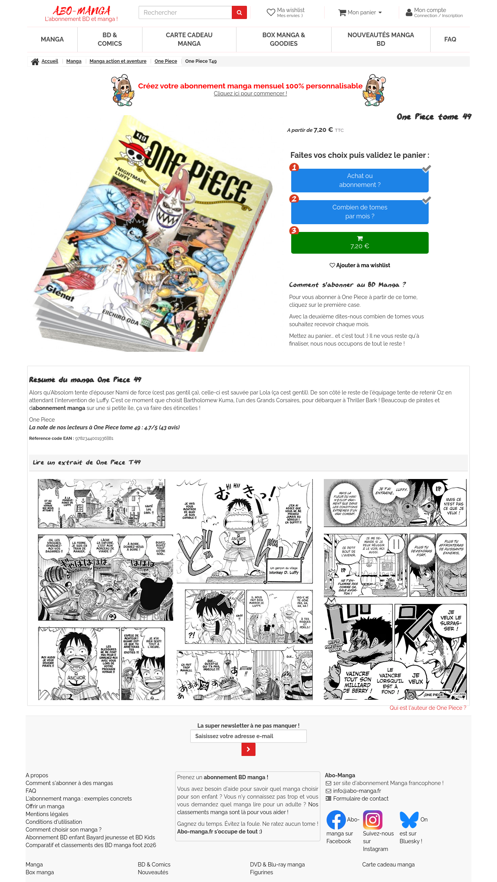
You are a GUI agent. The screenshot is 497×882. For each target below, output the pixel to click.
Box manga (40, 872)
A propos (37, 775)
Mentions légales (47, 814)
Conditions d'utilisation (54, 822)
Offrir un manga (45, 806)
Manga (52, 39)
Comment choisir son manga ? (63, 830)
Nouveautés (153, 872)
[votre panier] (359, 12)
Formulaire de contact (360, 799)
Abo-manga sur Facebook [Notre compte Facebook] (343, 830)
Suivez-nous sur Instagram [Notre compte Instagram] (378, 834)
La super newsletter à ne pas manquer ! (248, 739)
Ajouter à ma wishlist (360, 265)
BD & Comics (110, 39)
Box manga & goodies (283, 39)
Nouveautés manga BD (381, 39)
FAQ (450, 39)
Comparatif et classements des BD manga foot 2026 (91, 845)
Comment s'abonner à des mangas (69, 783)
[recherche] (185, 12)
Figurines (261, 872)
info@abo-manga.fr (357, 791)
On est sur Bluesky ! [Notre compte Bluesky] (413, 830)
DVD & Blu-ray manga (277, 864)
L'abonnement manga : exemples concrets (79, 799)
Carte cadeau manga (189, 39)
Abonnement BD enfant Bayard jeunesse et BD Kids (90, 837)
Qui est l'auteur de (428, 708)
